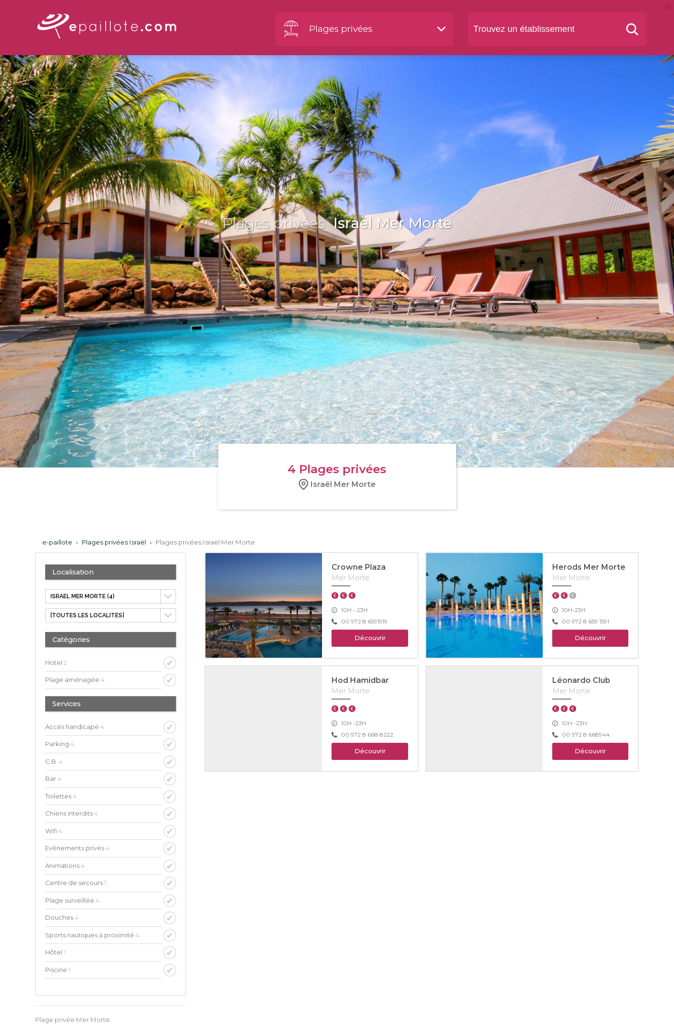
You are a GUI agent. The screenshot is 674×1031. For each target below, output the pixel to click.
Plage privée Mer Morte (72, 1019)
